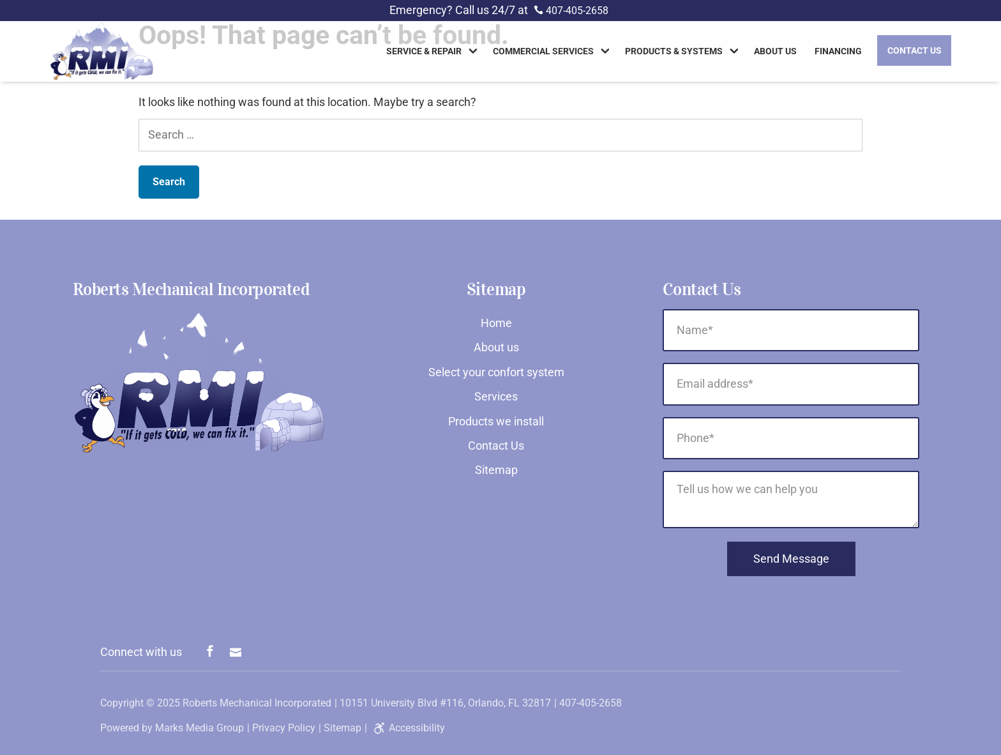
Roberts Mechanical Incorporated (257, 703)
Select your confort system (496, 372)
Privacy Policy (283, 728)
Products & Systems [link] (674, 52)
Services (496, 396)
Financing (838, 52)
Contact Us (914, 51)
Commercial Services (543, 52)
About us (775, 52)
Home (496, 323)
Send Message (791, 558)
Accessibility (407, 728)
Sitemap (496, 470)
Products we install (496, 421)
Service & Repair (424, 52)
